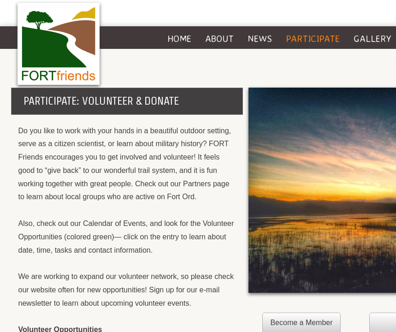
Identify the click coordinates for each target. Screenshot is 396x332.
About (219, 38)
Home (179, 38)
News (260, 38)
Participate (313, 38)
